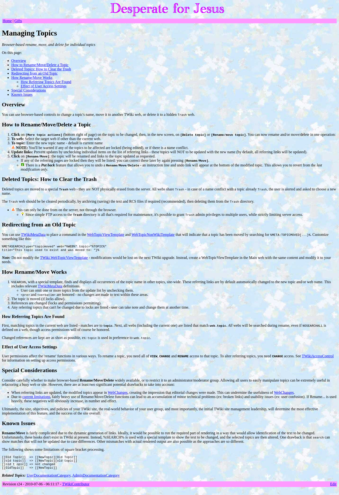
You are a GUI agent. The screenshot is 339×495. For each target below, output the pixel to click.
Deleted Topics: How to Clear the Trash (41, 69)
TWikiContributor (75, 488)
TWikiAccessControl (318, 357)
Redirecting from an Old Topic (34, 73)
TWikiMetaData (33, 235)
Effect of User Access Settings (43, 86)
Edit (333, 488)
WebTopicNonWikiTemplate (152, 235)
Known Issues (21, 95)
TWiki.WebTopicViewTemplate (64, 259)
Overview (18, 61)
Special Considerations (28, 90)
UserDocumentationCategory (48, 480)
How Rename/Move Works (31, 78)
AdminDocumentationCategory (96, 480)
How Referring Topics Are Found (46, 82)
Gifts (18, 21)
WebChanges (118, 394)
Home (7, 21)
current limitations (36, 398)
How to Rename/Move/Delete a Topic (40, 65)
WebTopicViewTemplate (105, 235)
